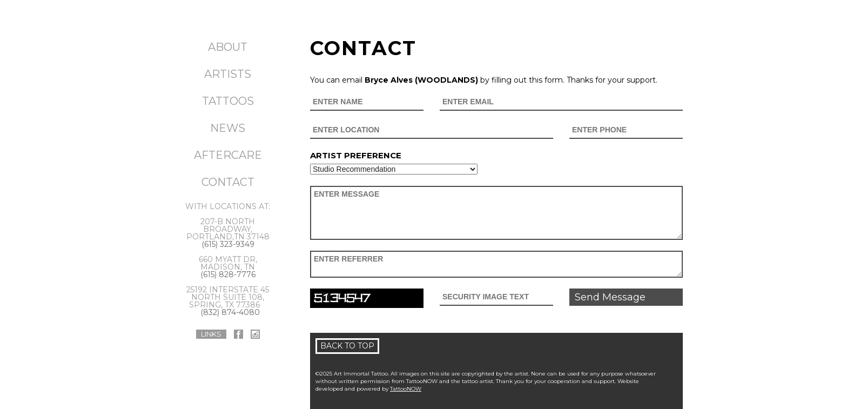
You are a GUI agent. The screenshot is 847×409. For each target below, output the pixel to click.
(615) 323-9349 (227, 244)
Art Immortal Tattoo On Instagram (255, 334)
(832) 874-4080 (230, 312)
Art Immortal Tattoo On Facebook (238, 334)
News (227, 128)
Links (211, 334)
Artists (227, 74)
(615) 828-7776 (228, 274)
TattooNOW (405, 388)
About (227, 47)
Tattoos (228, 101)
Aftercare (228, 155)
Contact (227, 182)
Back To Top (347, 346)
